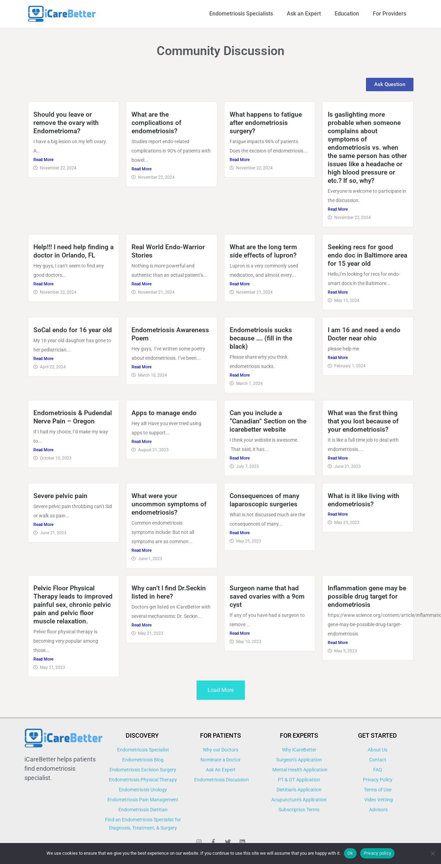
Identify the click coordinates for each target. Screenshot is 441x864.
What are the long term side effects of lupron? (263, 251)
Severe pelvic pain (60, 496)
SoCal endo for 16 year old (72, 330)
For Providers (389, 13)
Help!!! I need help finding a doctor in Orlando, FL (73, 251)
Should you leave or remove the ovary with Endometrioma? (66, 122)
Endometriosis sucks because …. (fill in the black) (261, 338)
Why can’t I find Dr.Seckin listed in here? (169, 592)
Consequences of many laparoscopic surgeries (264, 500)
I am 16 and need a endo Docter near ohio (364, 334)
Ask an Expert (304, 13)
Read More (43, 159)
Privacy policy (377, 853)
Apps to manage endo (164, 413)
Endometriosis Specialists (241, 13)
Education (347, 13)
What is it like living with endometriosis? (363, 500)
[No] (432, 853)
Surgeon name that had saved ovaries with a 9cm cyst (267, 596)
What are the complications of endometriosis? (156, 122)
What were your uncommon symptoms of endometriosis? (169, 504)
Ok (350, 853)
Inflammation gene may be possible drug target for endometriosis (367, 596)
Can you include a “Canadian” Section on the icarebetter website (268, 421)
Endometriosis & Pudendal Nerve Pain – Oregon (72, 417)
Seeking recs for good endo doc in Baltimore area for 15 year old (367, 255)
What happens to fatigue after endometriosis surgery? (266, 122)
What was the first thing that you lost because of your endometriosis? (363, 421)
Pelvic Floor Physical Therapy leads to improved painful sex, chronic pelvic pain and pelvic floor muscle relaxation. (73, 604)
